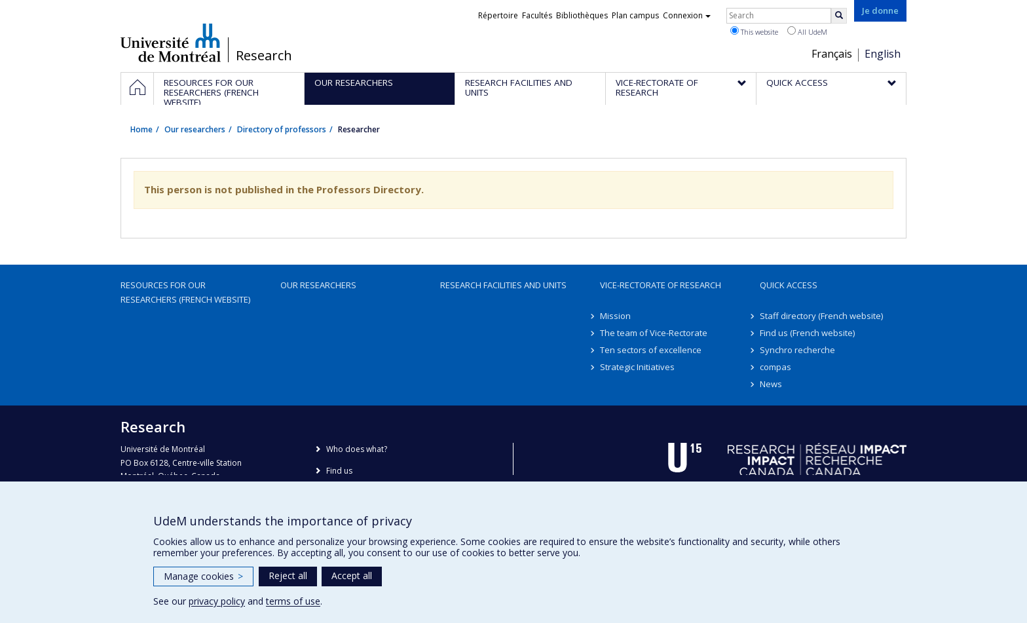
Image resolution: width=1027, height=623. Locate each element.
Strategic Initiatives (637, 367)
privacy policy (217, 601)
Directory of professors (281, 129)
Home (141, 129)
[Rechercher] (839, 16)
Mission (615, 316)
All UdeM (807, 31)
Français (832, 54)
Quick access (788, 285)
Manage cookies (203, 576)
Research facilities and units (503, 285)
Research (264, 55)
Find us (339, 470)
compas (775, 367)
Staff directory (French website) (821, 316)
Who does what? (356, 449)
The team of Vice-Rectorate (653, 333)
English (883, 54)
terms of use (293, 601)
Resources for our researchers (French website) (185, 292)
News (771, 384)
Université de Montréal (171, 42)
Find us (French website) (807, 333)
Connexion (687, 15)
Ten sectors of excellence (650, 350)
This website (754, 31)
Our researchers (194, 129)
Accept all (351, 575)
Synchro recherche (797, 350)
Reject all (288, 575)
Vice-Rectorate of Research (660, 285)
